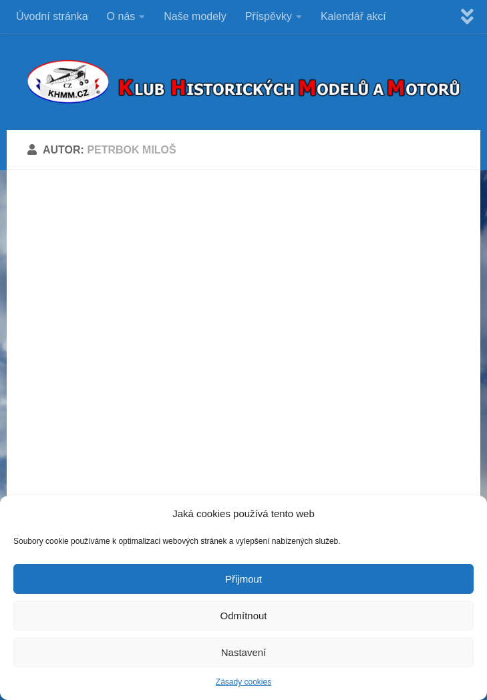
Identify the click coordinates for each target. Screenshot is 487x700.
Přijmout (243, 579)
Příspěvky (268, 16)
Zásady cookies (243, 682)
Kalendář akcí (353, 16)
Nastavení (244, 652)
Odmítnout (243, 615)
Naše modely (195, 16)
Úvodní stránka (52, 16)
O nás (121, 16)
